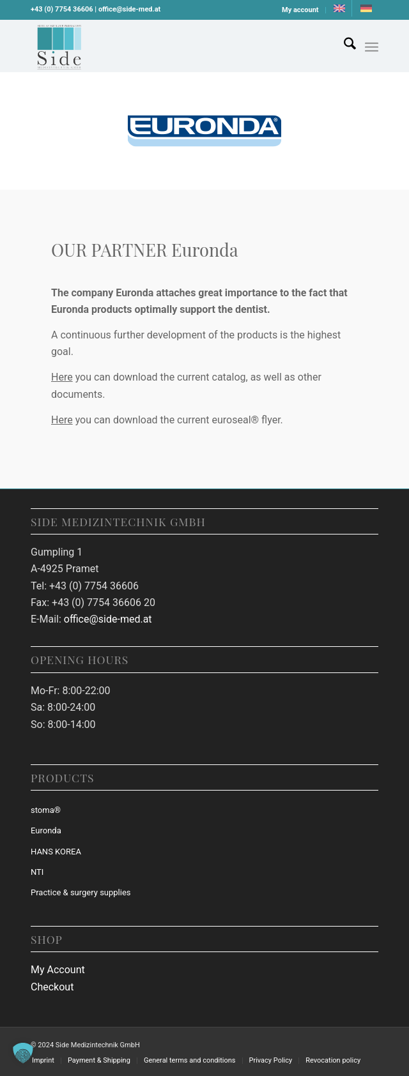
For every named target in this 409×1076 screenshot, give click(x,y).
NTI (37, 872)
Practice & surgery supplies (81, 892)
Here (62, 377)
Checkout (52, 987)
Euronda (46, 830)
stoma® (46, 810)
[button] (23, 1053)
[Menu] (371, 47)
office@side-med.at (108, 619)
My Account (58, 970)
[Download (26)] (170, 46)
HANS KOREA (56, 851)
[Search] (343, 46)
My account (300, 10)
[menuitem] (300, 10)
